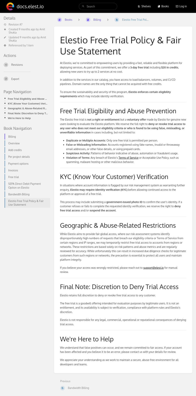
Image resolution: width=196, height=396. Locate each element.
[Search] (83, 6)
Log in (181, 6)
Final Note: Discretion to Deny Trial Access (28, 113)
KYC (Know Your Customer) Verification (28, 103)
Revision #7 (13, 24)
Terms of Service (128, 157)
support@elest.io (153, 267)
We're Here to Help (19, 118)
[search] (98, 6)
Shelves (144, 6)
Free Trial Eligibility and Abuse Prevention (28, 98)
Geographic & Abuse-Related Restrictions (28, 108)
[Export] (26, 78)
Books (163, 6)
